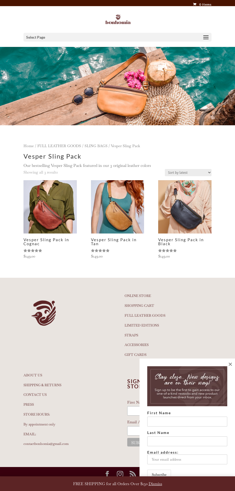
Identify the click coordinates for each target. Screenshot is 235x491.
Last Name (158, 432)
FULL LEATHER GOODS (59, 145)
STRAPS (131, 335)
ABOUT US (32, 375)
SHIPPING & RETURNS (42, 385)
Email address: (187, 457)
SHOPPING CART (139, 305)
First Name (159, 412)
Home (28, 145)
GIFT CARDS (135, 354)
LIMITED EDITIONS (142, 325)
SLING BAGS (96, 145)
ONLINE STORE (138, 295)
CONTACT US (35, 394)
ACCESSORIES (137, 345)
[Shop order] (188, 172)
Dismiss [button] (155, 483)
